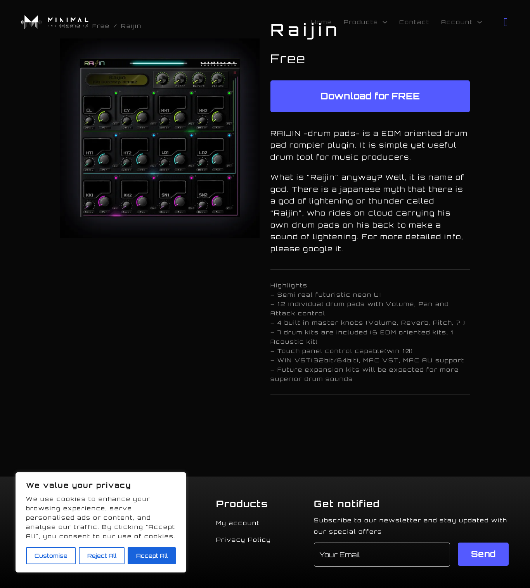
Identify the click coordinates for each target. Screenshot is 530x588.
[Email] (382, 555)
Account (457, 22)
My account (238, 523)
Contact (414, 22)
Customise (51, 555)
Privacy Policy (243, 539)
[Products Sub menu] (385, 22)
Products (361, 22)
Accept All (152, 555)
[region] (101, 522)
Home (321, 22)
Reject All (101, 555)
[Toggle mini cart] (506, 22)
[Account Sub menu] (479, 22)
